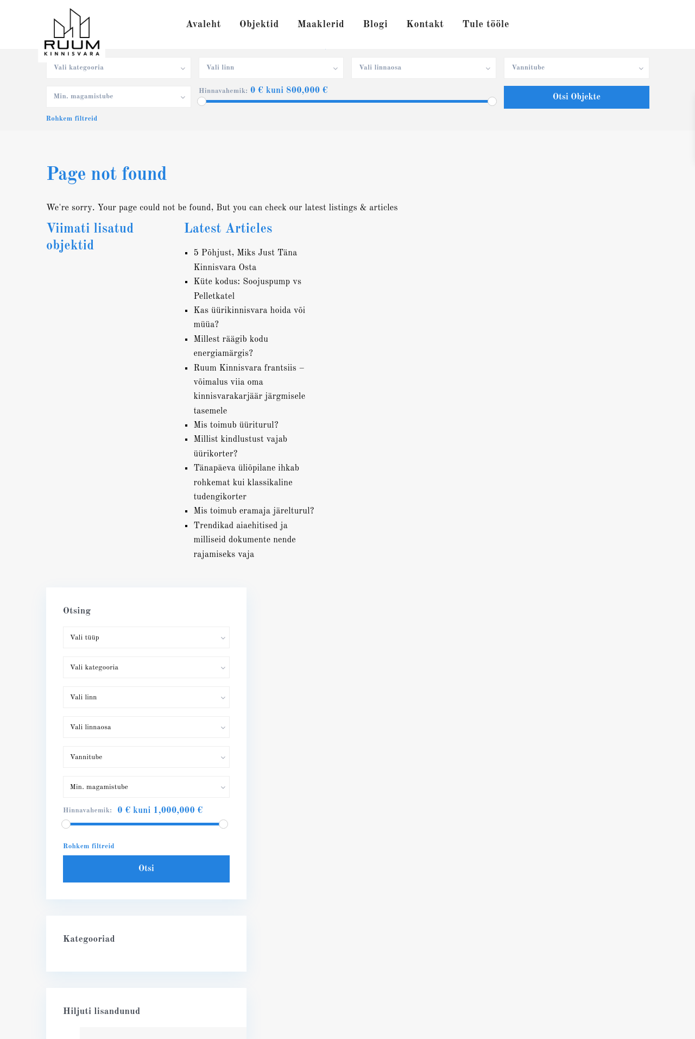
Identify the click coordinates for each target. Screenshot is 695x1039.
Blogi (375, 24)
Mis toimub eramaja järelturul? (253, 511)
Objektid (259, 24)
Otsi (564, 448)
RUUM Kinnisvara (97, 890)
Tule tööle (485, 24)
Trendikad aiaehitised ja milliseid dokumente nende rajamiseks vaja (244, 540)
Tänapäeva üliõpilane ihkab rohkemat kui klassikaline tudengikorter (246, 483)
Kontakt (425, 24)
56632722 (81, 858)
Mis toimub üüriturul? (235, 425)
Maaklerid (321, 24)
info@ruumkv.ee (92, 874)
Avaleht (203, 24)
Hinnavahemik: (223, 91)
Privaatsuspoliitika (617, 1022)
